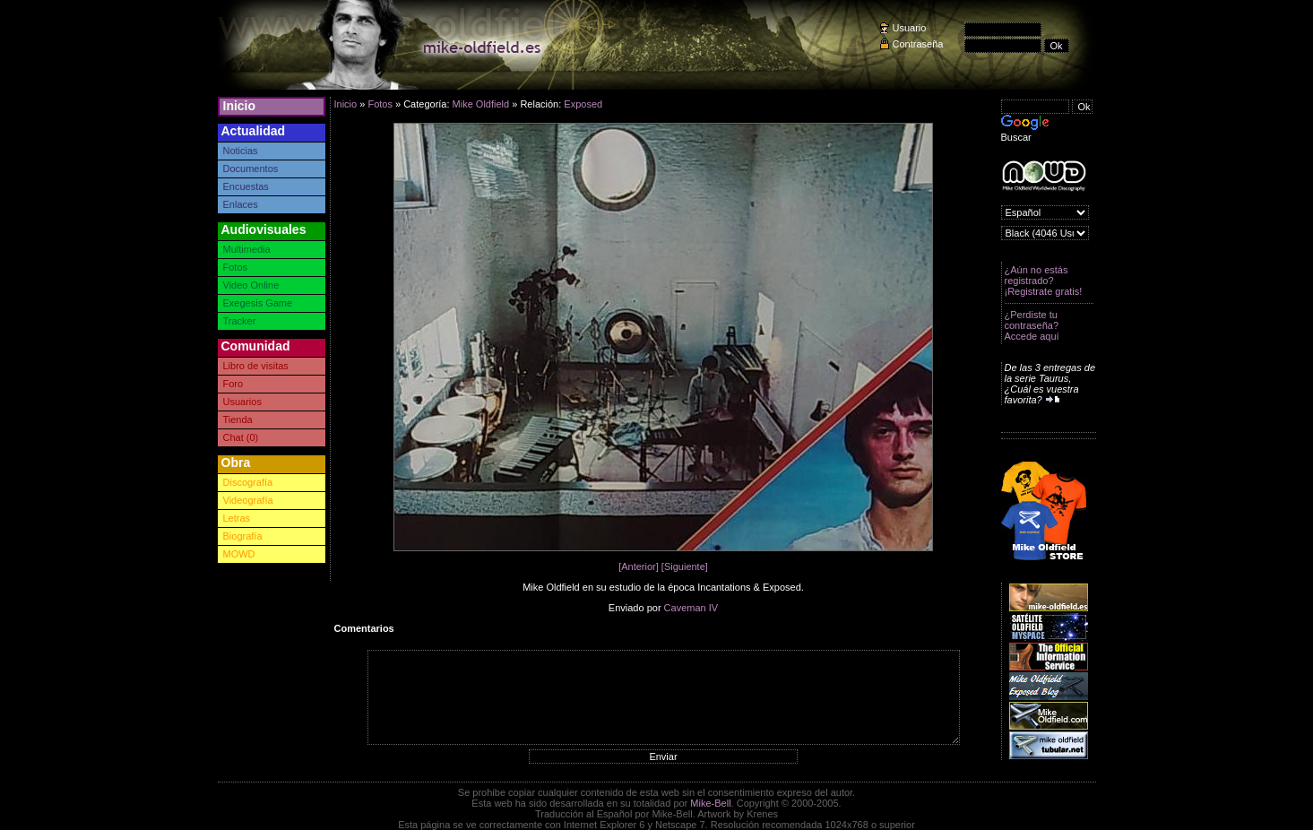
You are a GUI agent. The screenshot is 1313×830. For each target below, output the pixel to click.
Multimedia (247, 249)
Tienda (238, 419)
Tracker (239, 321)
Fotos (235, 267)
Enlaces (240, 204)
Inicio (239, 106)
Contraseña (918, 44)
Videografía (248, 500)
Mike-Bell (710, 803)
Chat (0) (241, 437)
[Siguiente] (684, 566)
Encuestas (246, 186)
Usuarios (242, 401)
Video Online (251, 285)
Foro (233, 383)
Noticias (240, 150)
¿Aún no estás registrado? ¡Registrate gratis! (1044, 280)
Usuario (910, 27)
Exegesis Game (258, 303)
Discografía (248, 482)
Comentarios (364, 628)
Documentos (251, 168)
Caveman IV (691, 607)
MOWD (239, 554)
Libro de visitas (256, 365)
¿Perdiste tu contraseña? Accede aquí (1032, 325)
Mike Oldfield (481, 104)
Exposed (583, 104)
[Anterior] (638, 566)
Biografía (243, 536)
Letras (237, 518)
